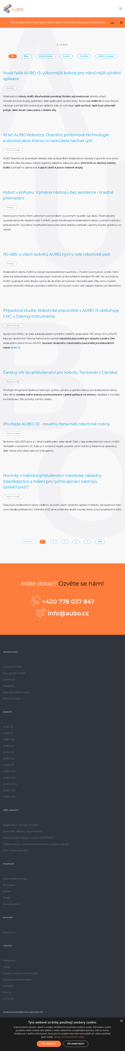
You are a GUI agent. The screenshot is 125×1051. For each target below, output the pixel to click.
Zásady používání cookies (17, 979)
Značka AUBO (10, 652)
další (100, 542)
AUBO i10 (8, 739)
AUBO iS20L (10, 784)
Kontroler (8, 998)
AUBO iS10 (9, 771)
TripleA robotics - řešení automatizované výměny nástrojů (36, 844)
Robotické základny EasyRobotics (22, 831)
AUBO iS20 (9, 777)
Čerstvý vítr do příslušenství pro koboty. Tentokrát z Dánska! (60, 372)
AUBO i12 (8, 745)
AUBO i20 (8, 758)
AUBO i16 (8, 752)
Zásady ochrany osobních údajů (21, 973)
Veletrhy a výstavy (106, 56)
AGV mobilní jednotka (15, 850)
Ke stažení (9, 885)
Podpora (8, 864)
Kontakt (8, 917)
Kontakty (8, 986)
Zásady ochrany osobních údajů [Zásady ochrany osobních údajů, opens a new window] (69, 1037)
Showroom (9, 932)
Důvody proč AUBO (14, 673)
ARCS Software (12, 698)
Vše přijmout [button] (49, 1043)
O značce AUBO (12, 666)
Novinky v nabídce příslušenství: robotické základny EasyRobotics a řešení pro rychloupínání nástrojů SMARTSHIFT (52, 481)
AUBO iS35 (9, 796)
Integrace (8, 685)
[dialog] (62, 1034)
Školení (7, 891)
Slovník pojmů (11, 904)
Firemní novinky (46, 56)
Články (7, 967)
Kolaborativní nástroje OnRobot (21, 825)
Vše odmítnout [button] (75, 1043)
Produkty (84, 56)
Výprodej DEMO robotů (16, 692)
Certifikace (9, 679)
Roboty (7, 712)
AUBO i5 (15, 347)
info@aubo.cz (62, 612)
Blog (26, 56)
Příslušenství (10, 810)
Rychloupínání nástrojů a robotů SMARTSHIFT (29, 837)
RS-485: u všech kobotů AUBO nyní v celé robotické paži (56, 254)
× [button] (121, 1021)
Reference (9, 960)
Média (6, 897)
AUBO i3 (8, 726)
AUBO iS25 (9, 790)
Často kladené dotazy (15, 878)
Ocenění (66, 56)
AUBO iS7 (8, 765)
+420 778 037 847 (63, 600)
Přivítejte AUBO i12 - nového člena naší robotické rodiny (56, 424)
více (112, 22)
